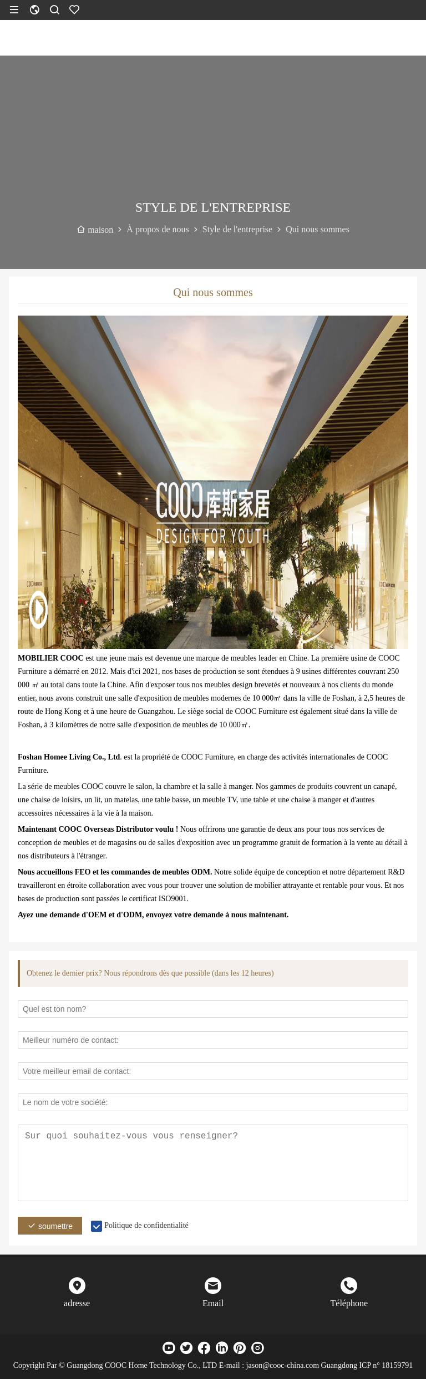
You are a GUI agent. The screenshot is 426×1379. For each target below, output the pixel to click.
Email (213, 1303)
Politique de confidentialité (146, 1225)
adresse (77, 1303)
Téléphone (349, 1303)
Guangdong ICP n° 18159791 (367, 1365)
